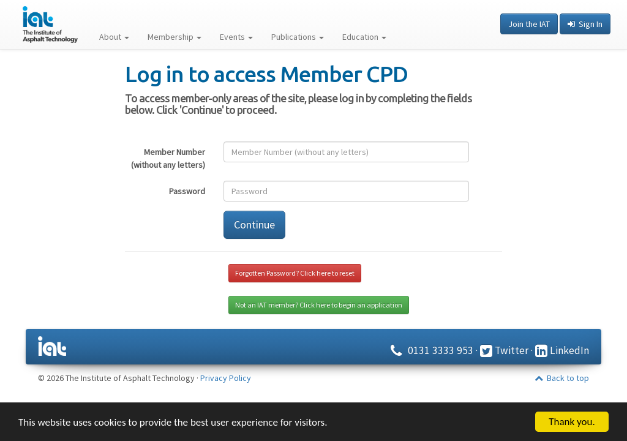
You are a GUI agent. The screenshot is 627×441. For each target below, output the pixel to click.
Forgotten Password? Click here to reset (295, 272)
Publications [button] (297, 36)
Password (187, 191)
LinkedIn (562, 350)
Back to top (562, 377)
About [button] (114, 36)
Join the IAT (529, 23)
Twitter (504, 350)
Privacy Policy (225, 377)
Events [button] (236, 36)
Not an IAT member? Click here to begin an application (318, 304)
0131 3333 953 (430, 350)
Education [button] (364, 36)
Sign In (585, 23)
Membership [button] (174, 36)
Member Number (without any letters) (168, 158)
